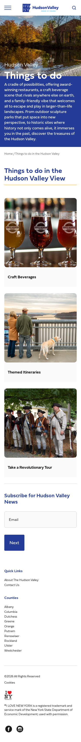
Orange (9, 626)
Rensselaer (11, 636)
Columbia (10, 611)
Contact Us (11, 585)
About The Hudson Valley (21, 580)
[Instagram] (20, 729)
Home (8, 153)
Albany (9, 606)
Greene (9, 621)
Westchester (13, 650)
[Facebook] (8, 729)
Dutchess (10, 616)
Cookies (9, 682)
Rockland (10, 640)
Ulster (8, 645)
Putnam (9, 631)
